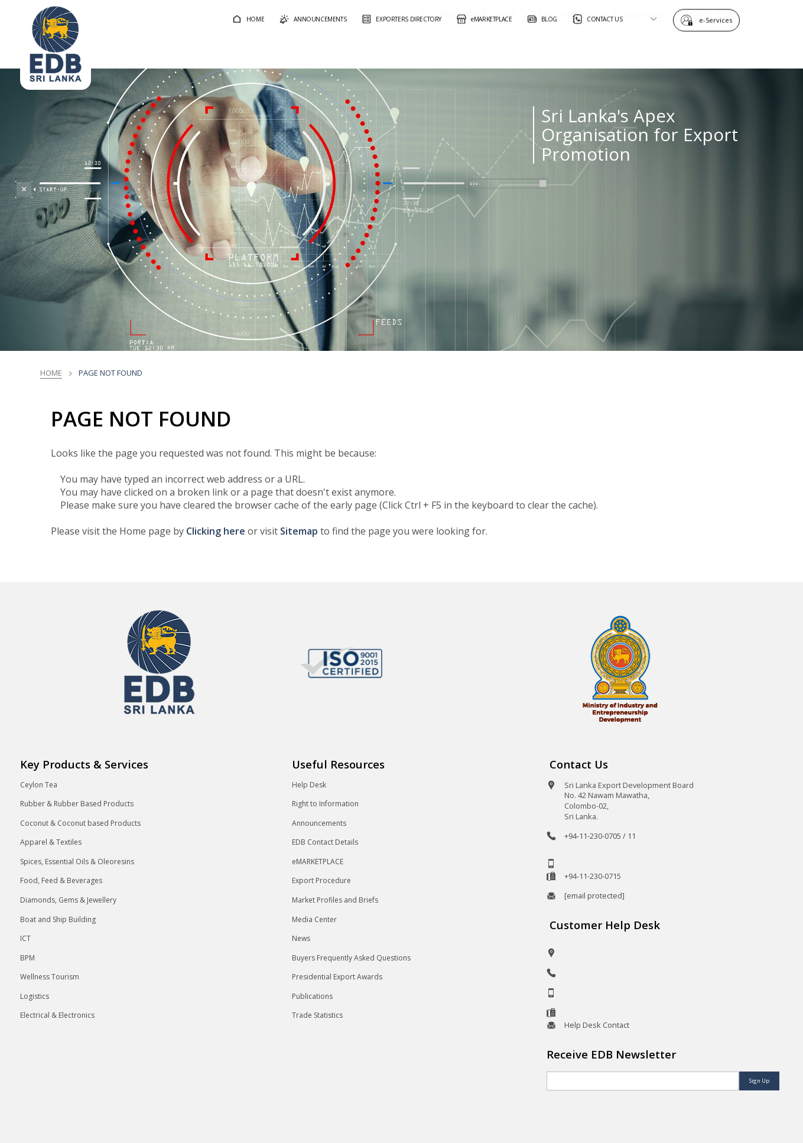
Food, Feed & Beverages (61, 880)
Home (51, 372)
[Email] (643, 1081)
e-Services (718, 19)
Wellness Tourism (49, 977)
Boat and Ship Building (58, 919)
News (301, 938)
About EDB (676, 49)
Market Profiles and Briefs (335, 900)
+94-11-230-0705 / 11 (600, 836)
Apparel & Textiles (51, 842)
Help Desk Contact (596, 1025)
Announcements (319, 823)
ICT (25, 938)
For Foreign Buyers (435, 49)
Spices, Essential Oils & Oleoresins (77, 862)
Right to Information (325, 804)
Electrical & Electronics (57, 1015)
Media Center (314, 919)
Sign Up (759, 1081)
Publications (312, 996)
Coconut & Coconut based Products (80, 823)
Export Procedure (321, 880)
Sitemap (299, 531)
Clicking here (215, 531)
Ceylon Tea (38, 785)
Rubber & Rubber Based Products (77, 804)
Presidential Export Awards (337, 977)
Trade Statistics (317, 1015)
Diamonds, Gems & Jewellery (68, 900)
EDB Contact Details (325, 842)
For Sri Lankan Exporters (565, 49)
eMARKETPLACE (317, 862)
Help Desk (309, 785)
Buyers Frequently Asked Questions (351, 958)
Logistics (34, 996)
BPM (27, 958)
